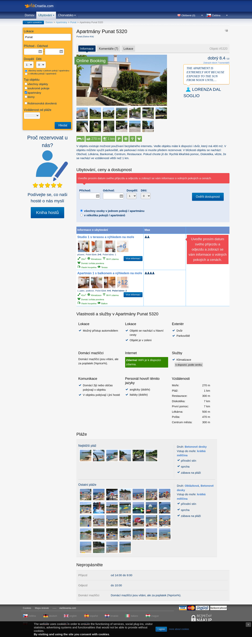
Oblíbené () (188, 15)
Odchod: (109, 190)
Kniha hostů (47, 212)
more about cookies (179, 629)
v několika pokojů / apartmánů (40, 73)
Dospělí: (132, 190)
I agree (161, 629)
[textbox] (47, 37)
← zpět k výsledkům (33, 22)
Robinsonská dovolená (41, 103)
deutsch (53, 616)
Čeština (216, 15)
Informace (87, 48)
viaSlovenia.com (67, 608)
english (73, 616)
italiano (134, 616)
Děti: (144, 190)
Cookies (27, 608)
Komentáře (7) (108, 48)
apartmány (33, 92)
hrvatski (114, 616)
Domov (30, 15)
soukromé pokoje (37, 88)
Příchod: (85, 190)
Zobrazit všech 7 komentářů (216, 63)
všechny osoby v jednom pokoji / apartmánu (47, 70)
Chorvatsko (65, 15)
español (94, 616)
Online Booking (91, 60)
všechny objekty (36, 84)
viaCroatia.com (43, 6)
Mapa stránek (42, 608)
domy (30, 96)
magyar (155, 616)
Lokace (128, 48)
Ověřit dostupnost (208, 196)
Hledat (62, 125)
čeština (32, 616)
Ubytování (45, 15)
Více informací (133, 258)
